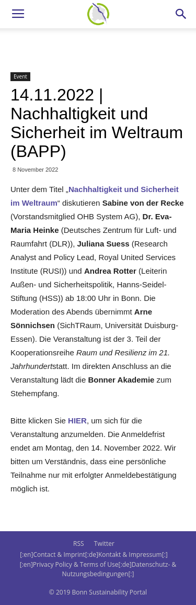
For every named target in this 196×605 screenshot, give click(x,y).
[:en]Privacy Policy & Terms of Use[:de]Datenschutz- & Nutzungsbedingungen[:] (98, 569)
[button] (181, 14)
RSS (78, 543)
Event (20, 76)
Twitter (104, 543)
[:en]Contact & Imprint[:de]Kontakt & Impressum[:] (93, 554)
